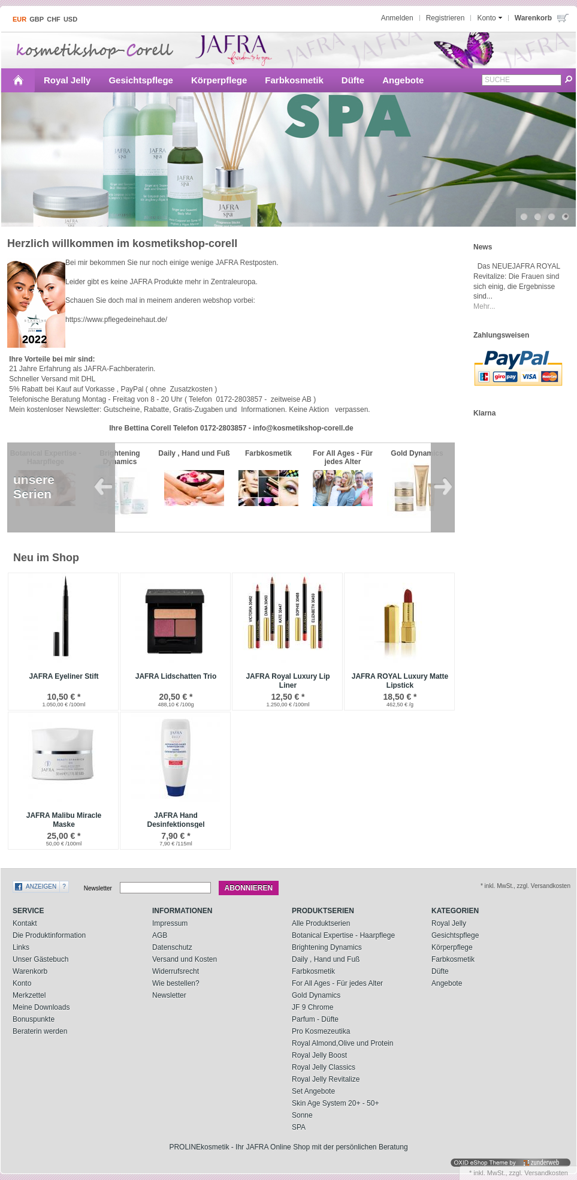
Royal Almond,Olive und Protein (342, 1043)
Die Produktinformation (49, 935)
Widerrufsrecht (175, 971)
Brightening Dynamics (327, 947)
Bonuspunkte (34, 1019)
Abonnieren (249, 888)
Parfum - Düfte (315, 1019)
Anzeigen (41, 886)
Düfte (353, 80)
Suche (497, 80)
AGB (159, 935)
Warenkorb (30, 971)
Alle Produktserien (321, 923)
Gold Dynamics (316, 995)
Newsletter (98, 888)
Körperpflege (219, 80)
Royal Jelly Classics (323, 1067)
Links (21, 947)
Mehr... (484, 306)
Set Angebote (313, 1091)
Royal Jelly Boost (319, 1055)
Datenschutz (172, 947)
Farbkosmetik (294, 80)
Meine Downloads (41, 1007)
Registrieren (445, 18)
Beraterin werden (40, 1031)
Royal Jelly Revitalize (326, 1079)
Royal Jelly (67, 80)
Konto (22, 983)
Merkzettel (29, 995)
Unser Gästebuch (40, 959)
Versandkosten (546, 1172)
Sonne (302, 1115)
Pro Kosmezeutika (321, 1031)
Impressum (170, 923)
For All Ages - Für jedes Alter (337, 983)
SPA (299, 1127)
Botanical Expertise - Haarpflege (343, 935)
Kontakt (25, 923)
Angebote (403, 80)
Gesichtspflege (140, 80)
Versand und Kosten (184, 959)
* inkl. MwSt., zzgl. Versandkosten (525, 886)
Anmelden (397, 18)
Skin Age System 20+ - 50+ (335, 1103)
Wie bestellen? (176, 983)
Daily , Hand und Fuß (326, 959)
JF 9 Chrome (312, 1007)
